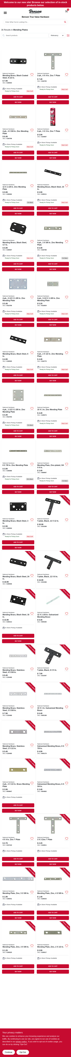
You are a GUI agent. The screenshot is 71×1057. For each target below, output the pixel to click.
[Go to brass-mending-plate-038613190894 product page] (18, 786)
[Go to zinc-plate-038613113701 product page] (53, 133)
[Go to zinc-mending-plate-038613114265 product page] (18, 189)
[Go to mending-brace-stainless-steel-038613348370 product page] (18, 663)
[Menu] (5, 12)
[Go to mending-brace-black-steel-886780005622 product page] (18, 616)
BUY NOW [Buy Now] (18, 102)
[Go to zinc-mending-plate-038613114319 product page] (53, 356)
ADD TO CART (18, 97)
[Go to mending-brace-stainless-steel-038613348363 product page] (18, 701)
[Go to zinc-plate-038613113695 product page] (53, 840)
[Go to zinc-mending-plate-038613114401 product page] (18, 133)
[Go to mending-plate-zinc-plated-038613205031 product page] (53, 467)
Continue (8, 1052)
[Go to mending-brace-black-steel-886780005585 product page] (18, 523)
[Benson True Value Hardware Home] (35, 11)
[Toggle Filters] (68, 35)
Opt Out (22, 1052)
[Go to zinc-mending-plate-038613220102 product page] (18, 300)
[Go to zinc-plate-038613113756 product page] (53, 77)
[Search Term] (35, 22)
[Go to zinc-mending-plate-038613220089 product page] (18, 411)
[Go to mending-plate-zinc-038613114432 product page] (18, 894)
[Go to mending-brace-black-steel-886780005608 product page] (53, 189)
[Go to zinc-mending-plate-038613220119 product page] (53, 300)
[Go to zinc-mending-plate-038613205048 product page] (18, 467)
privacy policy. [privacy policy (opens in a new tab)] (21, 1042)
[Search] (65, 22)
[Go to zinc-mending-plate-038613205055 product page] (53, 411)
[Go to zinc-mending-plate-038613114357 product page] (53, 244)
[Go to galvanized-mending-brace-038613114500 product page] (53, 739)
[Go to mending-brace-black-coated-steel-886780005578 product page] (18, 77)
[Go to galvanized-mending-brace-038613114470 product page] (53, 786)
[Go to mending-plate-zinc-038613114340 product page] (18, 948)
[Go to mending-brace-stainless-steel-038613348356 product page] (18, 739)
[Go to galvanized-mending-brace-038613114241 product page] (53, 701)
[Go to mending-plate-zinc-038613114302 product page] (53, 948)
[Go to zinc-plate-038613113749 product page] (18, 840)
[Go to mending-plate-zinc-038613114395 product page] (53, 894)
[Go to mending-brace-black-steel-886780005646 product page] (18, 570)
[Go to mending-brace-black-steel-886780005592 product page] (18, 356)
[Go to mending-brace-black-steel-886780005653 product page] (18, 244)
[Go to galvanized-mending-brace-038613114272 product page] (53, 616)
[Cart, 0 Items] (66, 11)
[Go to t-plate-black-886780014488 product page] (53, 570)
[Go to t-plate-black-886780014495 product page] (53, 523)
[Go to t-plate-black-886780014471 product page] (53, 663)
